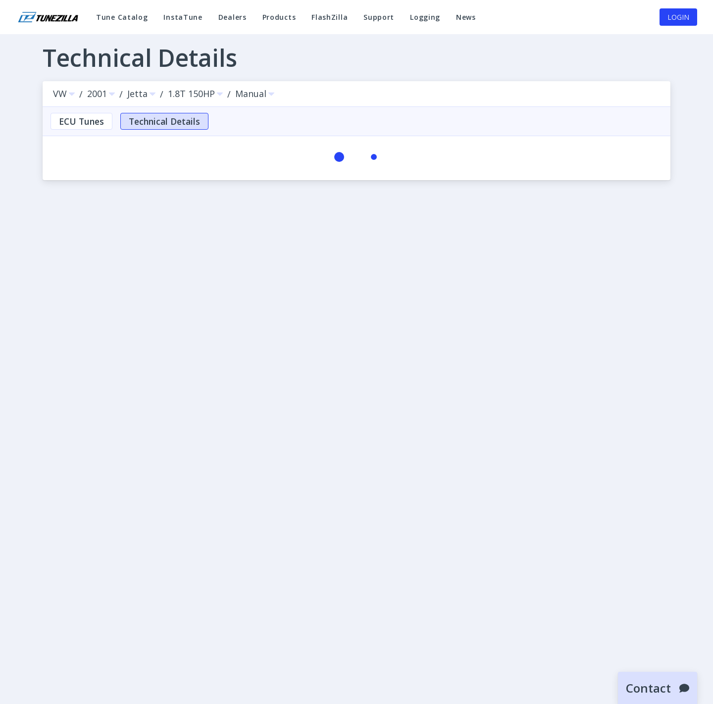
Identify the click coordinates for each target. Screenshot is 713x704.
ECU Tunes (81, 121)
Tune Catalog (121, 21)
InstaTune (182, 21)
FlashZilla (330, 21)
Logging (425, 21)
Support (379, 21)
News (466, 21)
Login (678, 17)
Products (279, 17)
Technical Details (164, 121)
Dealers (232, 17)
